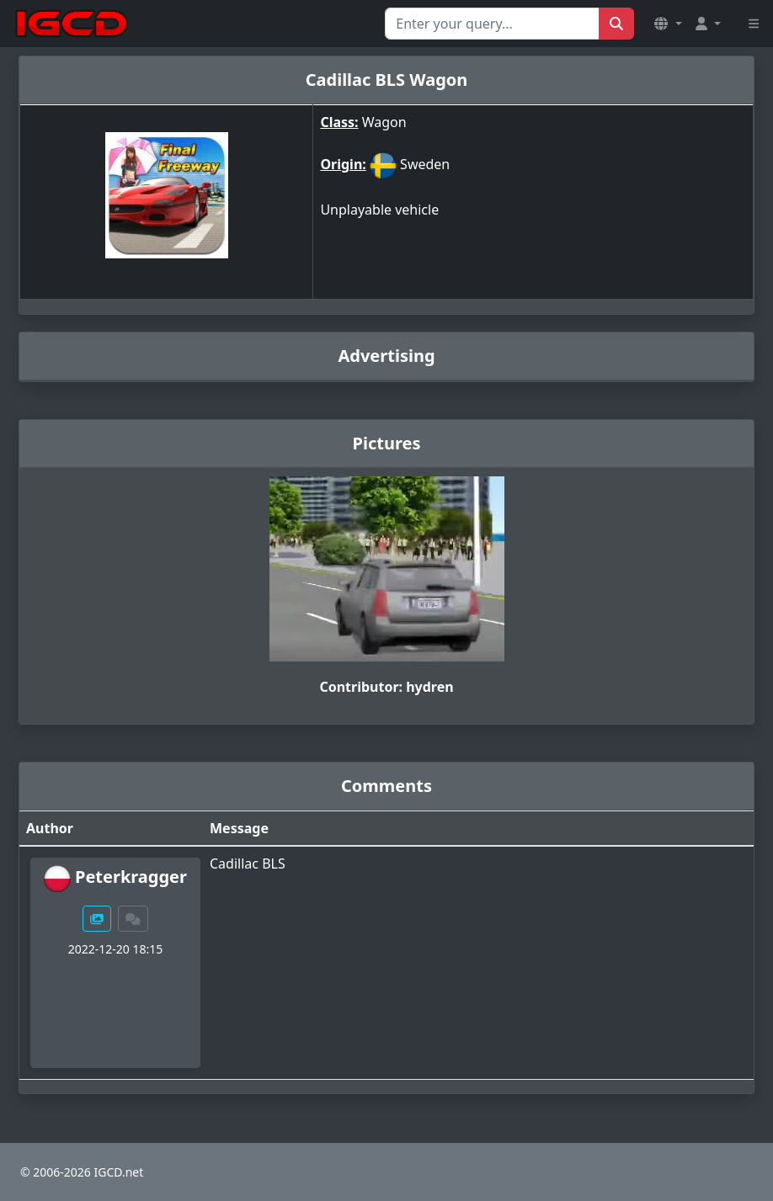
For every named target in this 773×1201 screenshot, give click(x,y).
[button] (668, 23)
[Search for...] (492, 24)
